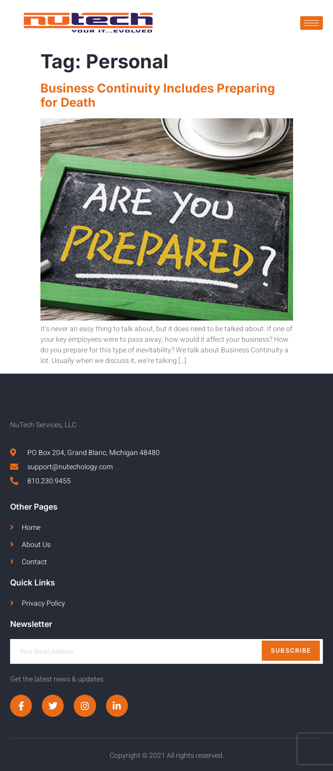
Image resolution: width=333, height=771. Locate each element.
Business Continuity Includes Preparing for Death (157, 95)
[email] (166, 651)
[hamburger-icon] (311, 23)
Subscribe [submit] (291, 650)
